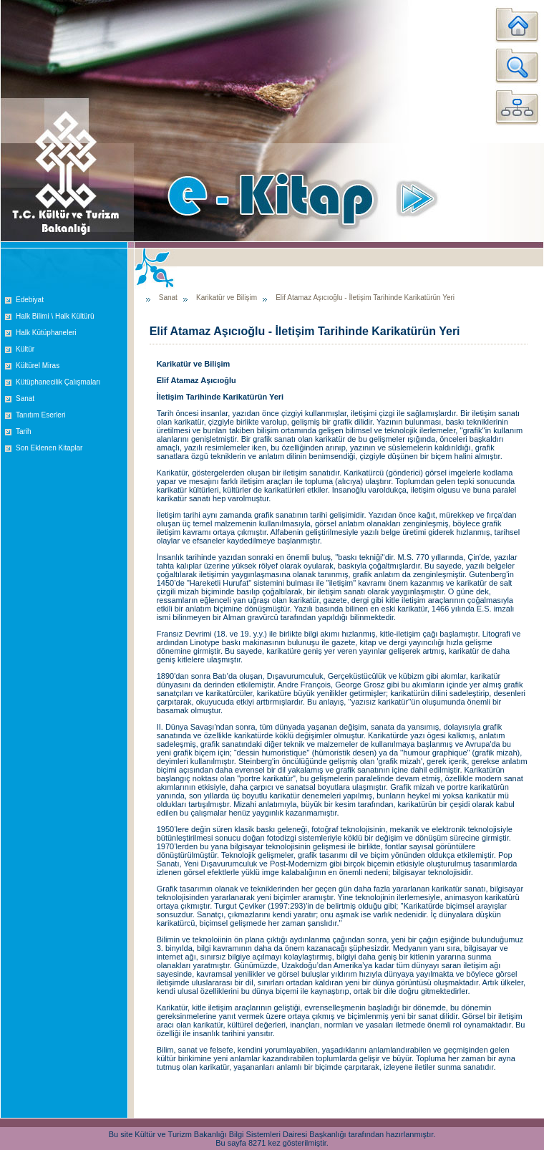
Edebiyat (30, 300)
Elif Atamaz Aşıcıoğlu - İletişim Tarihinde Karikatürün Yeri (365, 297)
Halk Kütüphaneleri (46, 333)
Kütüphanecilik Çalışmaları (58, 382)
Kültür (25, 349)
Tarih (23, 431)
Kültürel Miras (37, 365)
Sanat (25, 398)
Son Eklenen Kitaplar (49, 448)
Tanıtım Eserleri (40, 415)
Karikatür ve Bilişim (226, 297)
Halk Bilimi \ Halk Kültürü (55, 316)
